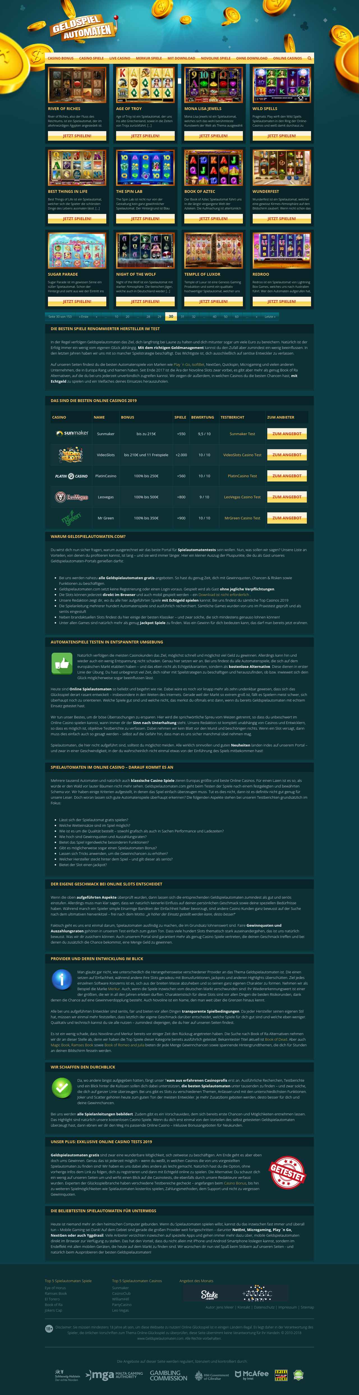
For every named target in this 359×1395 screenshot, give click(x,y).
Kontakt (244, 1307)
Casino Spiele (91, 58)
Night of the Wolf (136, 274)
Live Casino (119, 58)
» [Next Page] (256, 316)
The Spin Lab (129, 191)
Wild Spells (265, 108)
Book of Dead (276, 1039)
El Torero (52, 1299)
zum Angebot (287, 433)
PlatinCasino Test (242, 475)
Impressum (288, 1307)
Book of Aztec (199, 191)
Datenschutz (264, 1307)
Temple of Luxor (202, 274)
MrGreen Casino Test (242, 517)
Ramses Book (82, 1044)
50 (225, 316)
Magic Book (60, 1044)
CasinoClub (121, 1293)
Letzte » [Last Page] (270, 316)
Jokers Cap (53, 1310)
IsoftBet (198, 364)
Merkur (114, 988)
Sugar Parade (63, 274)
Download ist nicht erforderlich (224, 594)
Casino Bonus (60, 58)
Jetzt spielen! (77, 135)
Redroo (261, 274)
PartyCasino (122, 1304)
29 (159, 316)
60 (237, 316)
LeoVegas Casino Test (242, 496)
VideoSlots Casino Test (242, 454)
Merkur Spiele (149, 58)
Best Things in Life (68, 191)
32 (193, 316)
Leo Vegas (120, 1310)
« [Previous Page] (96, 316)
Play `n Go (182, 364)
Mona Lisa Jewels (202, 108)
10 (116, 316)
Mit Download (181, 58)
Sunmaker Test (242, 433)
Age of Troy (129, 108)
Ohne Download (252, 58)
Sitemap (307, 1307)
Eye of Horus (55, 1287)
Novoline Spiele (216, 58)
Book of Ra (54, 1304)
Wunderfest (266, 191)
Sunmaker (120, 1287)
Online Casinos (287, 58)
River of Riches (64, 108)
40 (215, 316)
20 (127, 316)
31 (183, 316)
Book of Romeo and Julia (124, 1044)
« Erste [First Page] (83, 316)
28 (148, 316)
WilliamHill (120, 1299)
